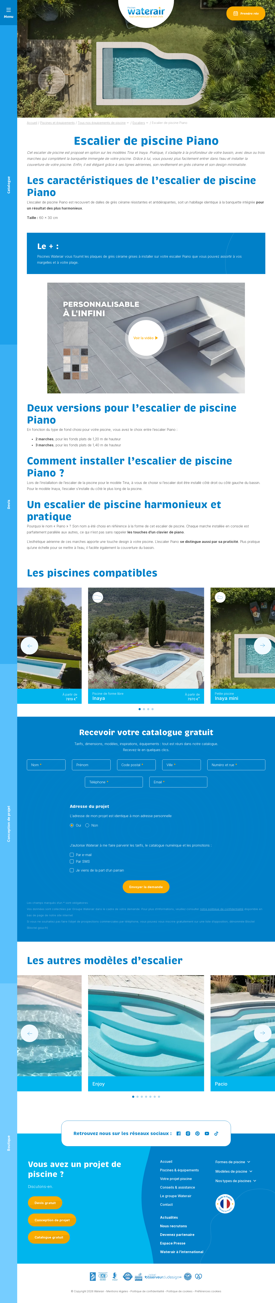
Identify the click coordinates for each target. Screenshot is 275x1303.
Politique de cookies (179, 1294)
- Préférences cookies (207, 1294)
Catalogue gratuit (49, 1237)
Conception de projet (52, 1220)
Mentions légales (117, 1294)
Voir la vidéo (146, 340)
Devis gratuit (45, 1203)
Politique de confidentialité (147, 1294)
